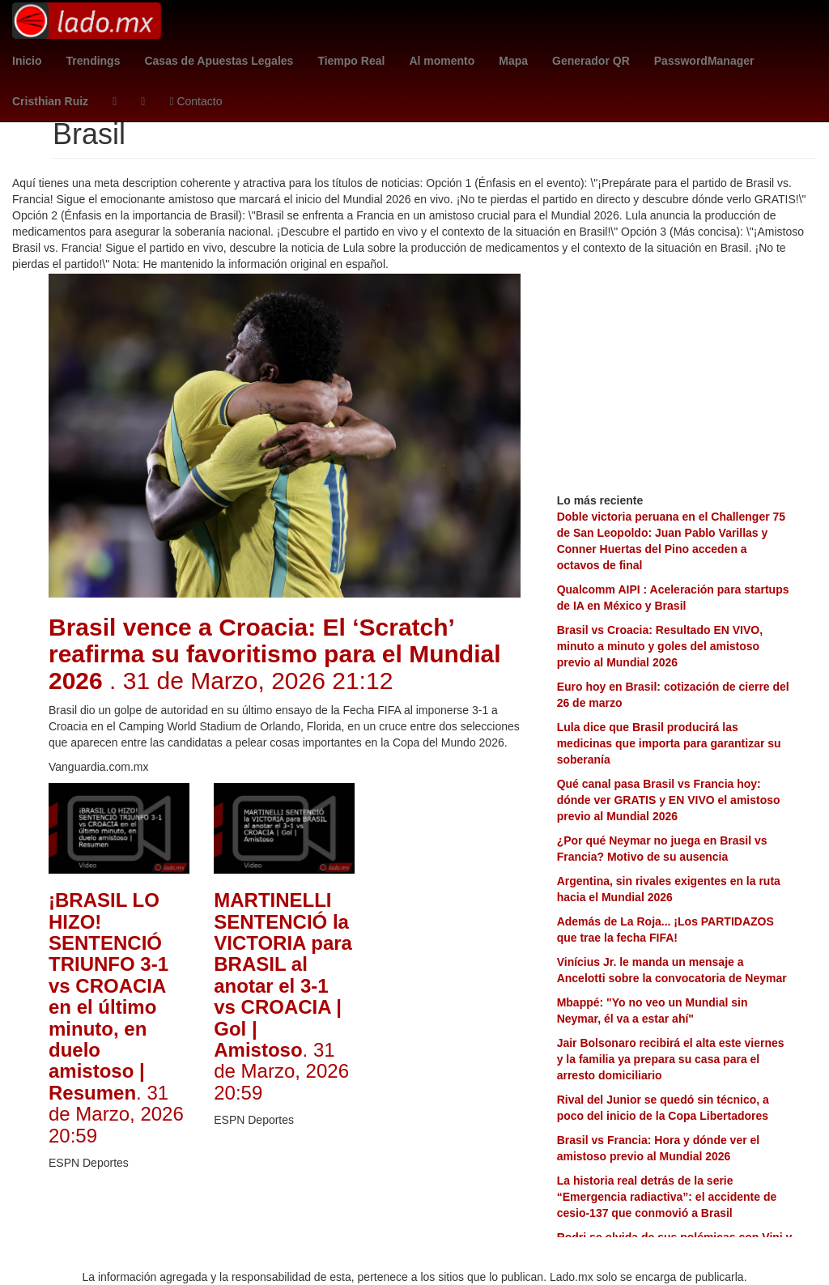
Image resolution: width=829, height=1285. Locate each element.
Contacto (195, 101)
